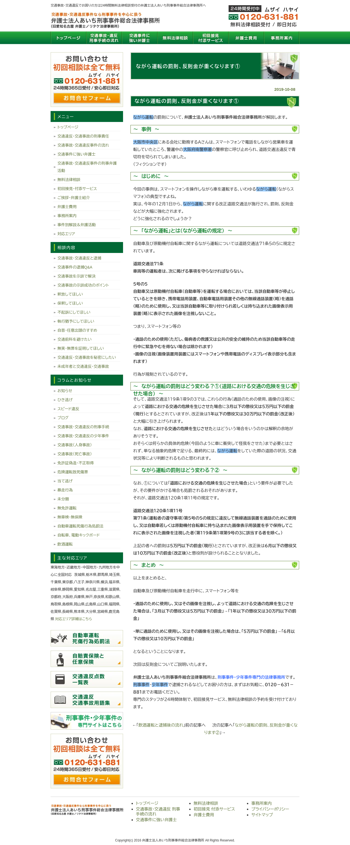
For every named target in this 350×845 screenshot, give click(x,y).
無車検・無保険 (69, 517)
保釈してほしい (70, 303)
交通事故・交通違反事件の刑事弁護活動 (87, 167)
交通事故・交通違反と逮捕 (79, 258)
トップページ (68, 37)
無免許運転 (67, 508)
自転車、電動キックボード (78, 535)
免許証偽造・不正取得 (75, 463)
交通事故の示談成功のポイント (83, 285)
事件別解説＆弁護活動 (76, 225)
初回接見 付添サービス (210, 37)
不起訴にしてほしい (74, 312)
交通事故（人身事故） (74, 445)
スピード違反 (68, 409)
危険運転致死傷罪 (72, 472)
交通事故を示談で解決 (76, 276)
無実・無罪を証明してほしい (80, 348)
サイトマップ (262, 814)
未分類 (63, 499)
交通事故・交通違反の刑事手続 (83, 427)
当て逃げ (64, 481)
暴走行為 (65, 490)
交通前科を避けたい (74, 339)
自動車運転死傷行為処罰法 (80, 526)
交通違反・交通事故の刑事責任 (83, 136)
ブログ (62, 418)
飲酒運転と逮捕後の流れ (160, 725)
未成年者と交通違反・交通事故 (83, 366)
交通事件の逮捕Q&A (74, 267)
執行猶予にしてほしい (75, 321)
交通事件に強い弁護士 (139, 37)
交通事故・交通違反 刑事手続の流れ (104, 37)
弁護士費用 (246, 37)
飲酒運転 (65, 544)
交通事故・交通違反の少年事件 (83, 436)
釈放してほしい (70, 294)
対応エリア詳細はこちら (73, 619)
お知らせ (64, 391)
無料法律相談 (175, 37)
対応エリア (66, 234)
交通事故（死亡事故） (74, 454)
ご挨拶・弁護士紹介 (73, 198)
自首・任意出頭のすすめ (77, 330)
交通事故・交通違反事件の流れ (83, 145)
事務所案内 (281, 37)
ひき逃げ (64, 400)
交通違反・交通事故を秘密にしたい (86, 357)
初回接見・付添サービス (77, 189)
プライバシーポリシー (270, 809)
